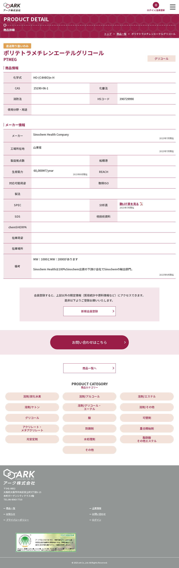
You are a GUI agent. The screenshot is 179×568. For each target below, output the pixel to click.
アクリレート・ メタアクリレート (32, 428)
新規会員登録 (89, 311)
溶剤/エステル (147, 396)
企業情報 (96, 508)
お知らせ (10, 514)
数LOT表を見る (129, 204)
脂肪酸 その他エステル (147, 439)
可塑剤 (147, 418)
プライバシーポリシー (17, 519)
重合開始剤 (147, 428)
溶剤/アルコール (89, 396)
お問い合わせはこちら (89, 342)
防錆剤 (89, 428)
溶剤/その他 (146, 407)
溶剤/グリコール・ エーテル (89, 407)
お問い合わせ (99, 514)
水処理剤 (89, 439)
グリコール (32, 418)
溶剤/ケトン (32, 407)
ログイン (96, 519)
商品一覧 (121, 34)
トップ (108, 34)
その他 (89, 450)
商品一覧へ (89, 368)
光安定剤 (32, 439)
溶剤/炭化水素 (32, 396)
